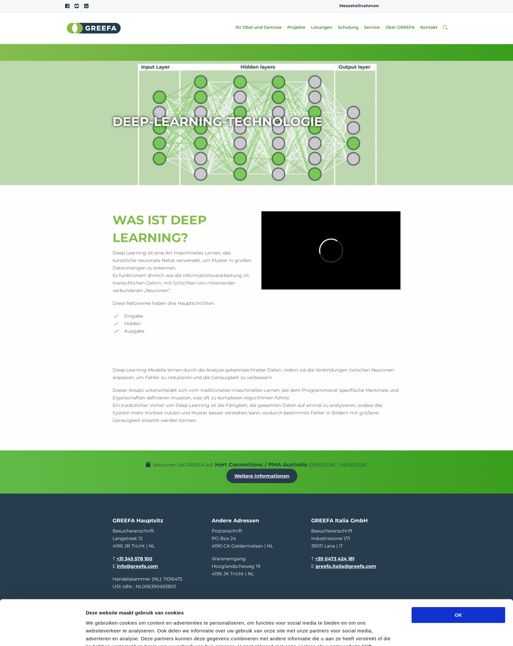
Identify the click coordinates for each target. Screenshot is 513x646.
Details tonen (353, 633)
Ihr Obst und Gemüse (259, 28)
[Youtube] (77, 6)
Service (372, 28)
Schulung (348, 28)
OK (458, 572)
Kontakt (428, 28)
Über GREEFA (400, 28)
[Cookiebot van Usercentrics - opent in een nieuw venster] (42, 633)
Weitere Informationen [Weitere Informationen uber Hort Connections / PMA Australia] (262, 476)
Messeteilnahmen (359, 5)
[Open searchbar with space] (444, 28)
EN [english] (390, 5)
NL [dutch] (401, 5)
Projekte (296, 28)
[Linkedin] (86, 6)
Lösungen (321, 28)
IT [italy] (432, 5)
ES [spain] (422, 5)
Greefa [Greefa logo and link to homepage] (94, 28)
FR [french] (442, 5)
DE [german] (411, 5)
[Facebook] (67, 6)
